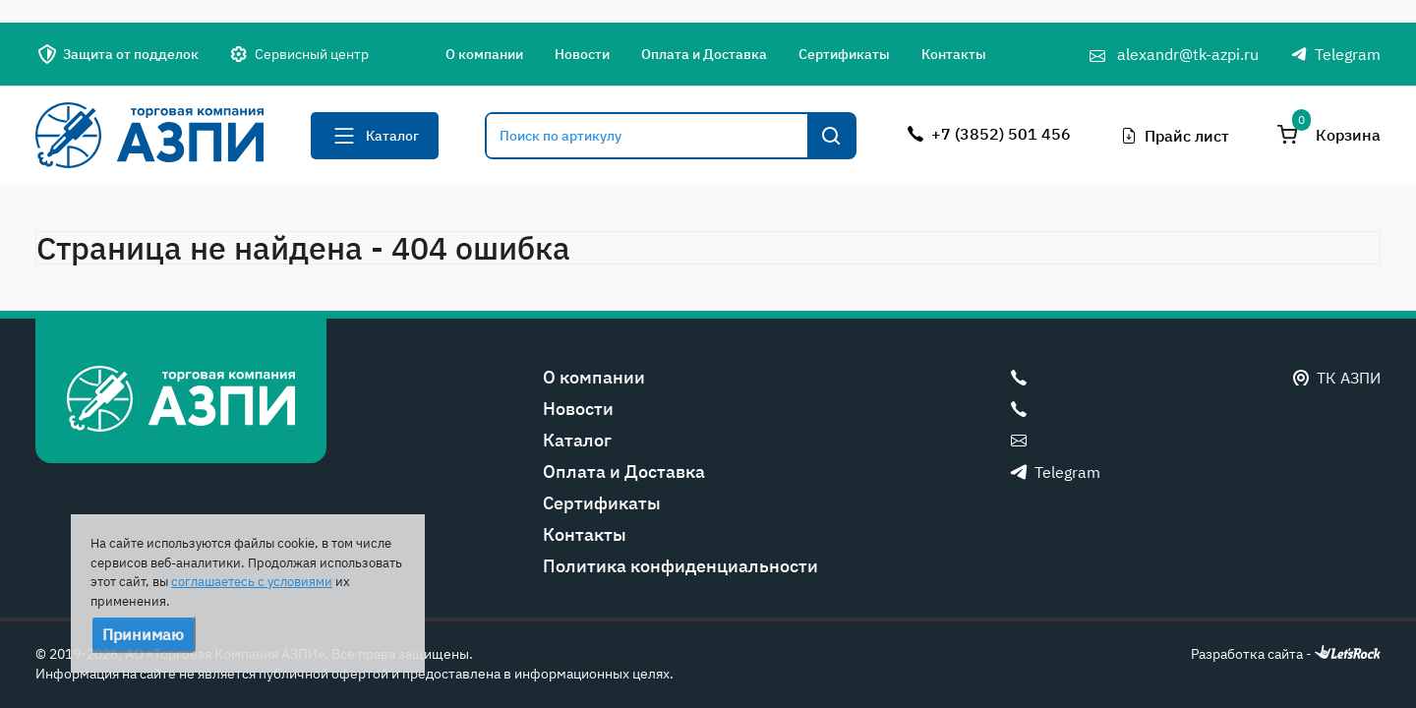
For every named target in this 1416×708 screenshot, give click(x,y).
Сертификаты (844, 54)
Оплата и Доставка (704, 54)
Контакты (953, 54)
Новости (582, 54)
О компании (484, 54)
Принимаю (143, 634)
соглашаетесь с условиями (251, 581)
